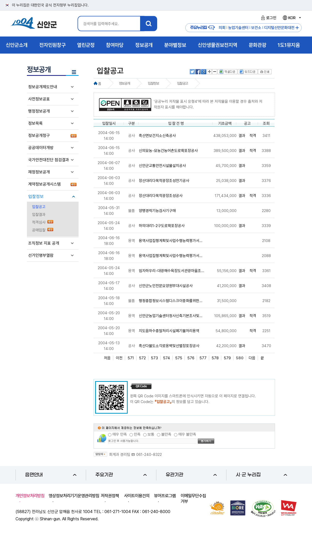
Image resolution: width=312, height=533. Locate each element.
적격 (252, 135)
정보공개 (124, 83)
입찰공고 (38, 207)
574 (166, 358)
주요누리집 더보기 (297, 28)
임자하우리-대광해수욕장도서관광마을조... (171, 270)
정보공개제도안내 (42, 86)
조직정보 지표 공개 (43, 243)
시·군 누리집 (261, 475)
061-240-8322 (149, 454)
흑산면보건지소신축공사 (157, 135)
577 (203, 358)
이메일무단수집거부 (193, 498)
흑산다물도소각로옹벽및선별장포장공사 (169, 346)
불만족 (166, 434)
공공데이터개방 (41, 147)
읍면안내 (51, 475)
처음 (107, 358)
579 (227, 358)
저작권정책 (110, 495)
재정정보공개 (39, 172)
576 (190, 358)
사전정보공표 (39, 99)
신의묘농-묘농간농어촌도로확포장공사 (168, 150)
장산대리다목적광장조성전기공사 (164, 180)
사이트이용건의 (136, 495)
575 (178, 358)
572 (142, 358)
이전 (119, 358)
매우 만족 (119, 434)
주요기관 (121, 475)
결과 (242, 135)
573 (154, 358)
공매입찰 (38, 230)
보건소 (256, 27)
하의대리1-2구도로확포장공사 (162, 225)
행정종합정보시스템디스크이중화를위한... (170, 300)
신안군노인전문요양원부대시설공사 (166, 285)
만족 (137, 434)
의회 (222, 27)
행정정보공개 (39, 111)
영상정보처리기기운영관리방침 (74, 495)
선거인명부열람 (41, 255)
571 (131, 358)
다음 (252, 358)
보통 (151, 434)
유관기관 (191, 475)
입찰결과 (38, 214)
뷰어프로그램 (165, 495)
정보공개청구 (39, 135)
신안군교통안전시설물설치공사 (162, 165)
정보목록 (35, 123)
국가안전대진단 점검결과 (48, 159)
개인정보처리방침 (30, 495)
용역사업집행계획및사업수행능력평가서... (170, 240)
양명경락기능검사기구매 (157, 210)
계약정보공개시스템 (44, 184)
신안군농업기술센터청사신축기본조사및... (170, 315)
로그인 (268, 18)
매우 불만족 (187, 434)
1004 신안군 (33, 23)
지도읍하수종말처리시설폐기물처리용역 (169, 330)
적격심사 (38, 222)
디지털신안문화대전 (279, 27)
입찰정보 (36, 196)
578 (215, 358)
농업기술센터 (238, 27)
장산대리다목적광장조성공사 (160, 195)
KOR (291, 18)
